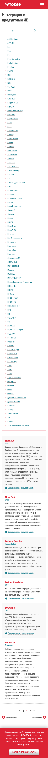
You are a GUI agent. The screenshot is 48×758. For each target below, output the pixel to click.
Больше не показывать (24, 752)
